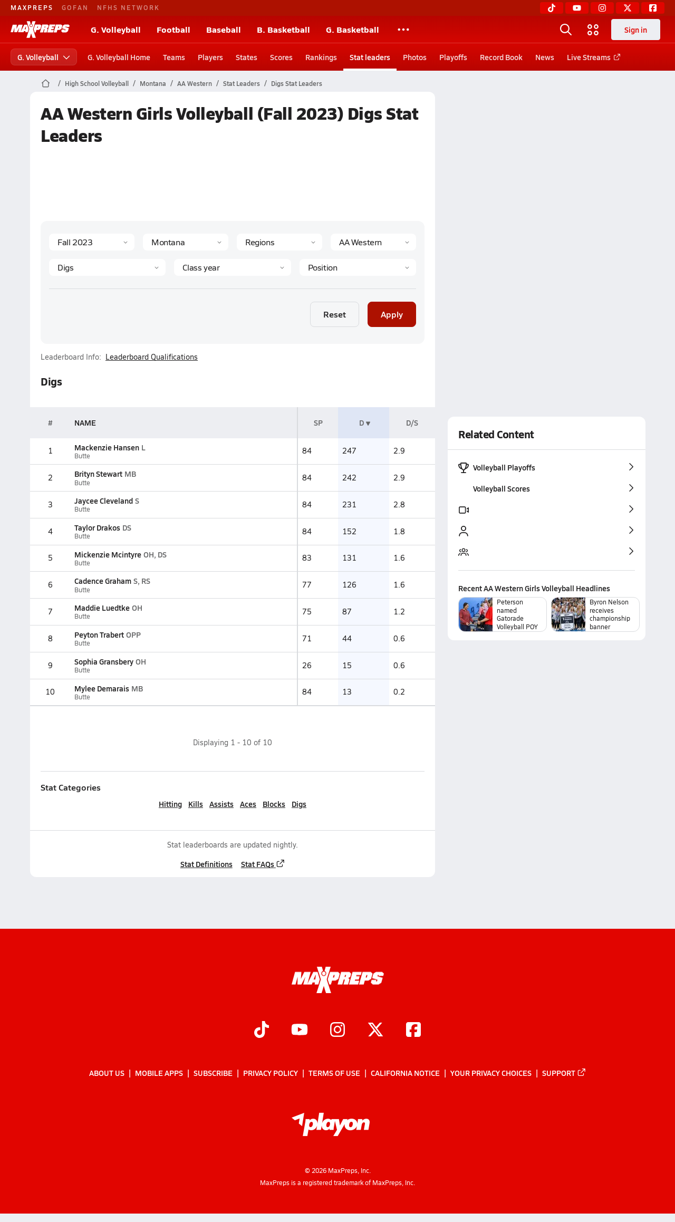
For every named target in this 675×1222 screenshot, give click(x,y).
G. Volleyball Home (119, 57)
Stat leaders (370, 57)
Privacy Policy (270, 1073)
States (246, 57)
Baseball (223, 29)
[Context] (373, 242)
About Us (106, 1073)
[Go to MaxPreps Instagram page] (337, 1030)
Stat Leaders (241, 83)
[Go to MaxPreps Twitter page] (375, 1030)
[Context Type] (279, 242)
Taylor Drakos (97, 527)
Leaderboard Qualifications (151, 357)
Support (564, 1073)
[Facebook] (652, 8)
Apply (392, 314)
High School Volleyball (97, 83)
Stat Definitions (206, 864)
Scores (281, 57)
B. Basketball (283, 29)
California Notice (405, 1073)
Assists (221, 804)
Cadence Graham (102, 580)
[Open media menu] (593, 29)
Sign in (635, 29)
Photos (415, 57)
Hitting (170, 804)
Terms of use (334, 1073)
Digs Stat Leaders (296, 83)
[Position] (357, 267)
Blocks (274, 804)
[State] (185, 242)
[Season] (91, 242)
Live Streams (592, 57)
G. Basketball (352, 29)
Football (173, 29)
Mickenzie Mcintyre (107, 554)
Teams (174, 57)
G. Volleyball (116, 29)
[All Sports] (403, 29)
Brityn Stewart (98, 473)
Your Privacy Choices (491, 1073)
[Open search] (566, 29)
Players (210, 57)
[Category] (107, 267)
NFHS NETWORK (128, 7)
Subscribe (213, 1073)
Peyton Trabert (99, 634)
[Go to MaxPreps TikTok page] (261, 1030)
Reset (334, 314)
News (544, 57)
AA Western (194, 83)
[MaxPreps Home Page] (45, 83)
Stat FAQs (262, 864)
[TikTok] (551, 8)
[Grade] (232, 267)
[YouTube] (577, 8)
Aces (248, 804)
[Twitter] (627, 8)
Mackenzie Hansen (106, 447)
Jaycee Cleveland (103, 500)
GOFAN (75, 7)
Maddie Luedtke (102, 607)
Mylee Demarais (101, 688)
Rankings (321, 57)
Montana (153, 83)
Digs (299, 804)
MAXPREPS (32, 7)
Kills (195, 804)
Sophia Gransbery (103, 661)
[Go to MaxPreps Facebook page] (413, 1030)
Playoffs (453, 57)
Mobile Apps (159, 1073)
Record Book (501, 57)
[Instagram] (602, 8)
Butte (82, 456)
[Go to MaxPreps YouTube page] (299, 1030)
